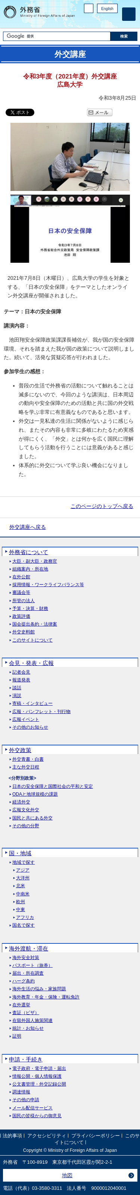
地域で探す (23, 862)
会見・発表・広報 (31, 663)
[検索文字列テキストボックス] (57, 36)
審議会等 (21, 592)
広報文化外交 (25, 810)
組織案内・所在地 (30, 569)
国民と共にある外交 (32, 818)
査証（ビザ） (25, 1012)
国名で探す (23, 925)
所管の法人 (23, 600)
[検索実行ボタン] (124, 36)
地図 (67, 1175)
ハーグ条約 (23, 981)
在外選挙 (21, 1005)
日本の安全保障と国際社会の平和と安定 (52, 786)
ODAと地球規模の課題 (35, 794)
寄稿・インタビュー (32, 703)
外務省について (28, 552)
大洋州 (22, 878)
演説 (16, 695)
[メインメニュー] (129, 14)
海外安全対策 (25, 957)
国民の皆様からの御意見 (37, 1115)
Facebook (94, 21)
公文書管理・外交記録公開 (39, 1084)
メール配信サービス (32, 1108)
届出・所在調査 (28, 973)
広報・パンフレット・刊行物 (41, 711)
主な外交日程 (25, 767)
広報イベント (25, 719)
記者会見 (21, 672)
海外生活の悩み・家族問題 (39, 989)
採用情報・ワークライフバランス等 (48, 584)
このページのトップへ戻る (102, 506)
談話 (16, 688)
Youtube (113, 21)
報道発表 (21, 680)
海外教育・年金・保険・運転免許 (46, 997)
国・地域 (20, 853)
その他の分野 (25, 826)
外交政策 (20, 750)
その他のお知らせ (30, 727)
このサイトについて (32, 640)
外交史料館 (23, 632)
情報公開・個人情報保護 (37, 1076)
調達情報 (21, 1092)
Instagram (104, 21)
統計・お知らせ (28, 1028)
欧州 (20, 902)
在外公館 (21, 577)
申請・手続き (26, 1059)
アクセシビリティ (46, 1135)
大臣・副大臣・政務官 (34, 561)
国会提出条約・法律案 (34, 624)
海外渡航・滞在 (28, 948)
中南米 (22, 894)
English (107, 9)
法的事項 (12, 1135)
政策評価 (21, 616)
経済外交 (21, 802)
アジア (22, 870)
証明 (16, 1036)
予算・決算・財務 (30, 608)
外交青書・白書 (28, 759)
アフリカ (25, 917)
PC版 (88, 8)
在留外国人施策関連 (32, 1020)
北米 (20, 886)
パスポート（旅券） (32, 965)
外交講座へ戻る (27, 527)
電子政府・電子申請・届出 (39, 1068)
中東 (20, 909)
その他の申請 (25, 1099)
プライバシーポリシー (95, 1135)
